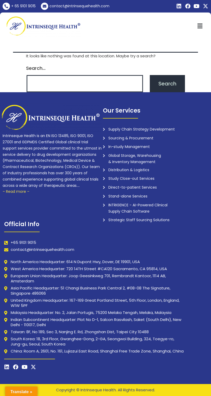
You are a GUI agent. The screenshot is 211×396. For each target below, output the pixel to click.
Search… (36, 68)
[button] (200, 26)
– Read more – (16, 191)
